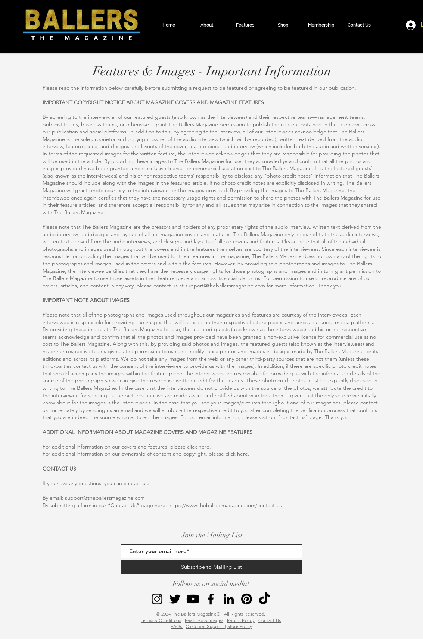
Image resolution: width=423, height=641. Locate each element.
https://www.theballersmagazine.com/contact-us (225, 505)
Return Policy (241, 620)
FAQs (177, 626)
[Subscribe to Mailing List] (211, 567)
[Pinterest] (246, 599)
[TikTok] (264, 599)
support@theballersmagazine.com (225, 285)
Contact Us (269, 620)
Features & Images (204, 620)
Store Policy (239, 626)
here (204, 446)
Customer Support (205, 626)
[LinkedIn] (228, 599)
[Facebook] (210, 599)
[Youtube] (193, 599)
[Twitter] (175, 599)
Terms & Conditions (161, 620)
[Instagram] (157, 599)
